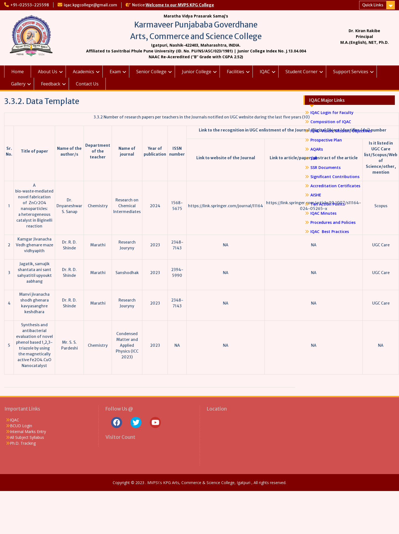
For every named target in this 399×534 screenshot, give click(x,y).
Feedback (50, 84)
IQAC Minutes (323, 213)
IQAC (265, 72)
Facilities (235, 72)
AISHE (315, 195)
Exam (115, 72)
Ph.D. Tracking (23, 443)
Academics (83, 72)
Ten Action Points (327, 204)
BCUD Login (21, 425)
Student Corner (301, 72)
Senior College (151, 72)
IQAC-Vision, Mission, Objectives (341, 130)
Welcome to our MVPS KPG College (180, 4)
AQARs (316, 149)
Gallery (18, 84)
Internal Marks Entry (28, 431)
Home (17, 72)
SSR (313, 158)
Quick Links (372, 4)
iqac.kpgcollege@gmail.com (90, 4)
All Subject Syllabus (27, 437)
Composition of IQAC (330, 121)
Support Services (350, 72)
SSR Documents (325, 167)
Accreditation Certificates (335, 185)
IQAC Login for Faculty (332, 112)
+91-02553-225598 (29, 4)
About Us (47, 72)
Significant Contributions (334, 176)
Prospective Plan (326, 140)
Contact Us (87, 84)
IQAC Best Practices (329, 231)
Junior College (196, 72)
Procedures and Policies (333, 222)
